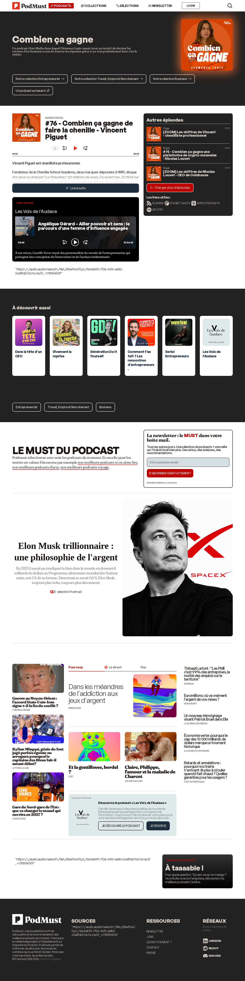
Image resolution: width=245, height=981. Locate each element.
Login (191, 5)
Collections (93, 6)
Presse (151, 952)
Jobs (150, 936)
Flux (143, 667)
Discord (212, 955)
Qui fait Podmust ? (159, 942)
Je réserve (158, 826)
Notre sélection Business (172, 79)
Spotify (155, 209)
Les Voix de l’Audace (36, 211)
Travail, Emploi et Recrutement (68, 407)
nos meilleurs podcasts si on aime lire (107, 462)
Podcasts (60, 6)
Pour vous (76, 667)
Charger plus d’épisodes (170, 187)
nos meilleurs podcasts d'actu (35, 467)
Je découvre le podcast (121, 826)
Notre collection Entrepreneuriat (40, 79)
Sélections (127, 6)
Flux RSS (155, 203)
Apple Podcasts (205, 203)
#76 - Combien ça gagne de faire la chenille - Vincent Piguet (89, 130)
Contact (153, 947)
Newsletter (160, 6)
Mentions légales (50, 959)
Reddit (211, 948)
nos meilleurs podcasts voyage (84, 467)
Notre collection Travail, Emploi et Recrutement (109, 79)
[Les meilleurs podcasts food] (197, 871)
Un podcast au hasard (33, 91)
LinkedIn (212, 941)
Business (105, 407)
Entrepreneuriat (27, 407)
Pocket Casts (177, 203)
